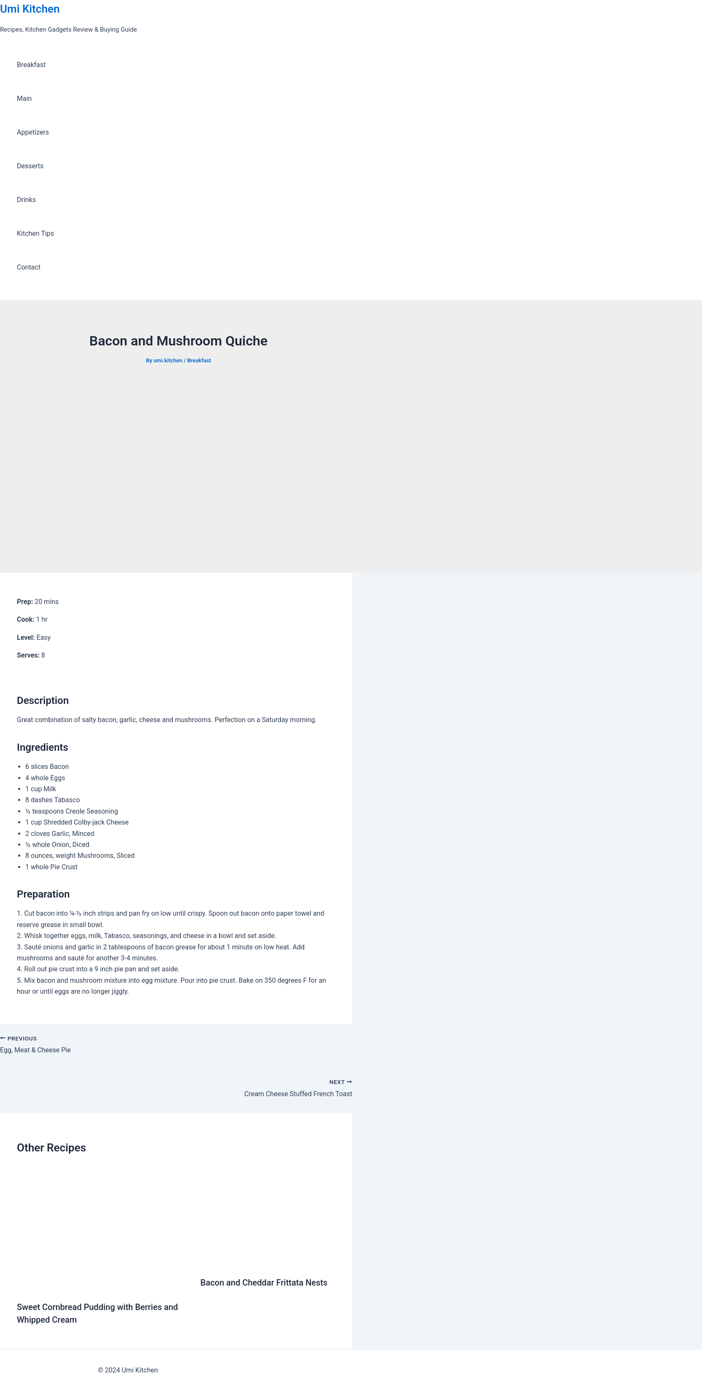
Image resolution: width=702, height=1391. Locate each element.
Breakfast (31, 65)
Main (24, 98)
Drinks (26, 200)
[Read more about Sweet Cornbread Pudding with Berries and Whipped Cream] (103, 1287)
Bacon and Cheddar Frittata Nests (263, 1283)
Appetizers (33, 132)
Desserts (30, 166)
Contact (28, 267)
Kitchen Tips (35, 233)
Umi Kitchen (29, 9)
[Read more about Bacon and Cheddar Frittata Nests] (267, 1262)
